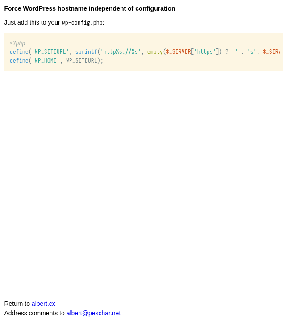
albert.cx (43, 303)
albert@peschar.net (94, 313)
